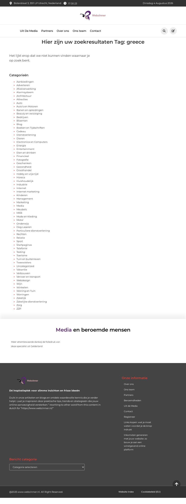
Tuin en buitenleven (29, 265)
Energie (21, 151)
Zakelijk (21, 304)
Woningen (23, 300)
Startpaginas (24, 251)
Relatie (21, 243)
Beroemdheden (132, 406)
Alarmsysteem (25, 98)
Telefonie (22, 254)
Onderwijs (23, 229)
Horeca (21, 183)
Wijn (19, 289)
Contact (95, 31)
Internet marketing (28, 197)
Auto (19, 109)
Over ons (63, 31)
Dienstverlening (26, 141)
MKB (19, 219)
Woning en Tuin (26, 297)
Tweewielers (24, 268)
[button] (164, 31)
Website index (126, 498)
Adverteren (23, 91)
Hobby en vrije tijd (27, 180)
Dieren (21, 144)
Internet (21, 194)
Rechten (22, 240)
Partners (47, 31)
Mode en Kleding (27, 222)
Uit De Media (29, 31)
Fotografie (23, 165)
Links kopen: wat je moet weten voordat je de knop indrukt (138, 432)
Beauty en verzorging (29, 119)
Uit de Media (131, 412)
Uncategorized (25, 272)
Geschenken (24, 169)
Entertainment (25, 155)
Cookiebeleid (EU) (151, 498)
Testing (21, 258)
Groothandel (24, 176)
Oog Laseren (24, 233)
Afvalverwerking (26, 94)
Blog (19, 130)
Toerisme (22, 261)
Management (25, 204)
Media (20, 211)
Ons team (79, 31)
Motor (20, 226)
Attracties (22, 105)
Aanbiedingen (25, 87)
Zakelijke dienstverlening (32, 307)
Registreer (129, 423)
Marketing (23, 208)
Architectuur (24, 102)
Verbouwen (23, 279)
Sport (20, 247)
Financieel (23, 162)
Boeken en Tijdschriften (31, 133)
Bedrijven (22, 123)
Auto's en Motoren (27, 112)
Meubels (22, 215)
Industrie (22, 190)
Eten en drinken (26, 158)
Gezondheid (24, 173)
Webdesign (23, 286)
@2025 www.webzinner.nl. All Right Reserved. (36, 498)
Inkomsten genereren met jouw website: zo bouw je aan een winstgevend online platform (136, 448)
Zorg (19, 311)
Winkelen (22, 293)
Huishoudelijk (25, 187)
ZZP (19, 314)
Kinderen (22, 201)
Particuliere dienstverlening (33, 236)
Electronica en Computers (32, 148)
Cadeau (21, 137)
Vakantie (22, 275)
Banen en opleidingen (30, 116)
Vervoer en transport (28, 282)
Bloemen (22, 126)
